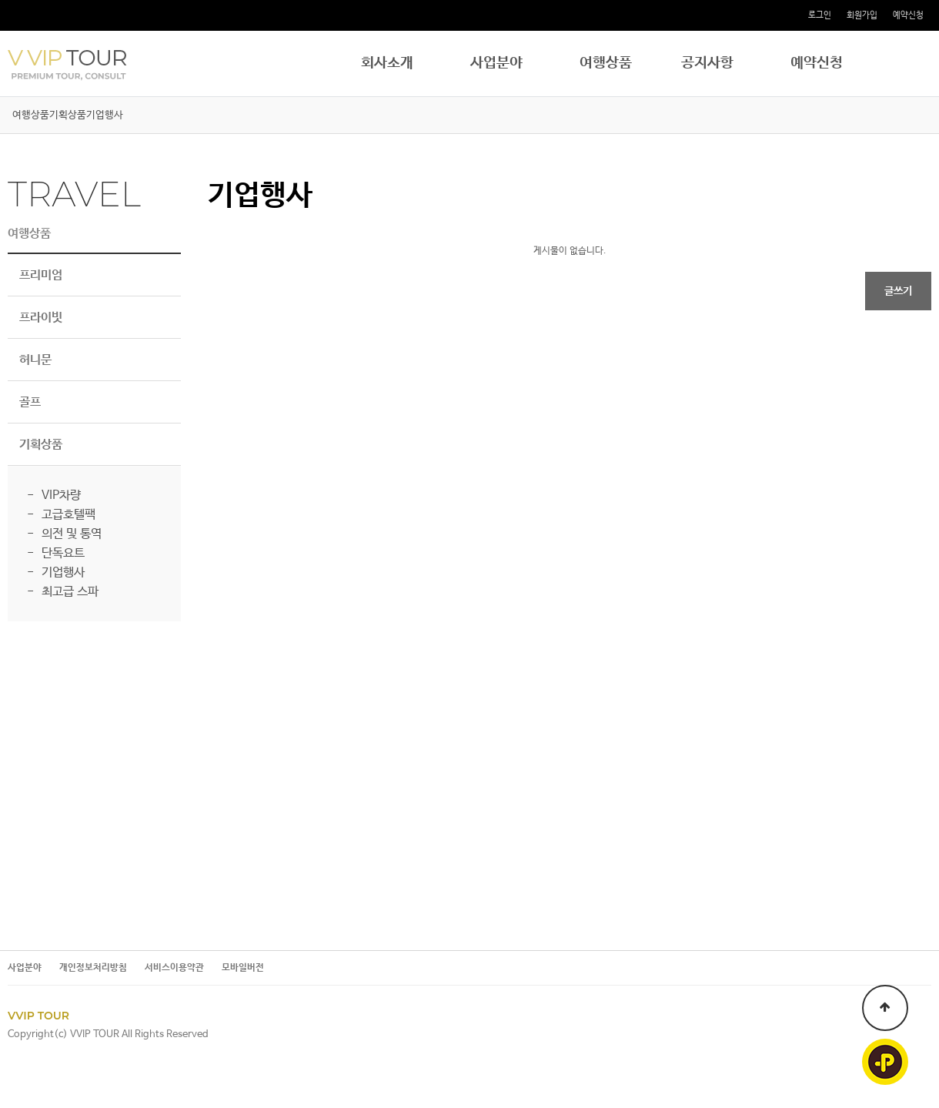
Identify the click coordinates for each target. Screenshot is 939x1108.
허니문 (35, 360)
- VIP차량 (54, 495)
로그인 (819, 15)
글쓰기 (898, 291)
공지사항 (707, 63)
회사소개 (387, 63)
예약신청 (908, 15)
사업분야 (496, 63)
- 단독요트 (56, 553)
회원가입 (862, 15)
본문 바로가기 (0, 0)
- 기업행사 (56, 572)
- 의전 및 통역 (64, 534)
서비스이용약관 (174, 968)
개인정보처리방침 (93, 968)
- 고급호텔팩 (61, 514)
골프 (30, 402)
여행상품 (606, 63)
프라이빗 (40, 317)
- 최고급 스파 (63, 591)
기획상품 (67, 115)
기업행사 (104, 115)
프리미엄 (40, 275)
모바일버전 (243, 968)
